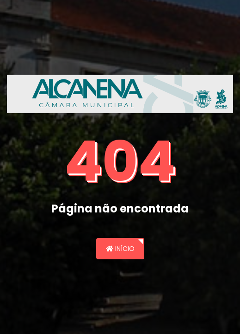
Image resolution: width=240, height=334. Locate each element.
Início (120, 248)
